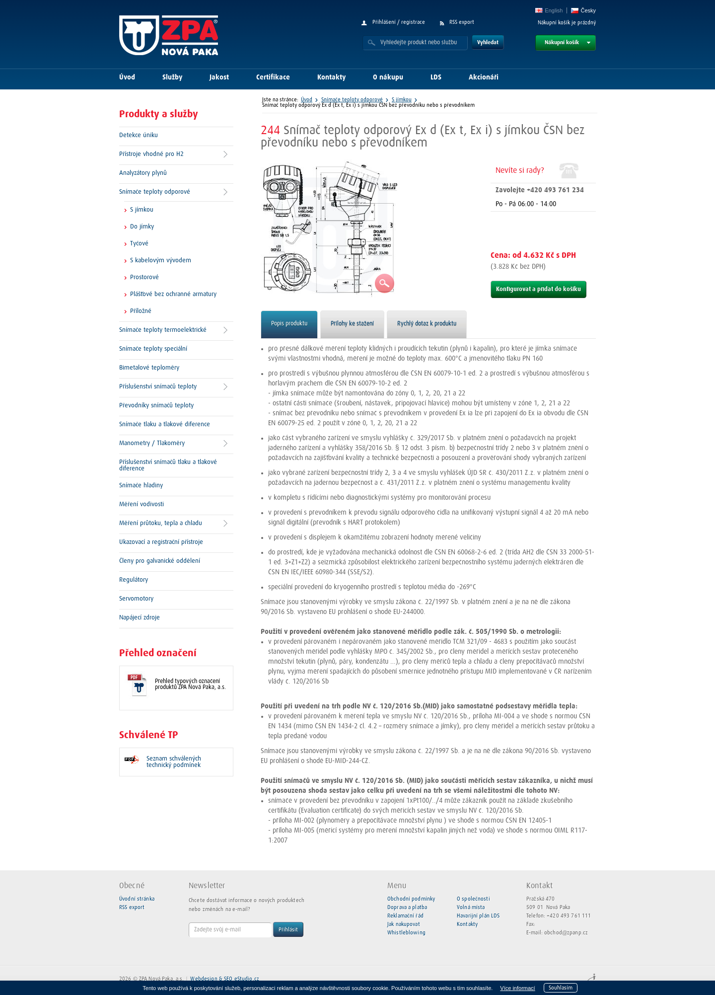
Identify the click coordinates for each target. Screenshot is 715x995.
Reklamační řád (405, 915)
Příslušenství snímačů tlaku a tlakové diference (168, 465)
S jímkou (141, 210)
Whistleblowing (406, 932)
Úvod (127, 77)
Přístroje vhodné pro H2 (151, 154)
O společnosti (473, 899)
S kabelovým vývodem (160, 260)
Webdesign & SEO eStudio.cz (224, 979)
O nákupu (388, 77)
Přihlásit (288, 929)
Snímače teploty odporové (154, 192)
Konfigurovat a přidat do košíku (538, 290)
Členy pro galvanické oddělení (159, 561)
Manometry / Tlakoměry (152, 443)
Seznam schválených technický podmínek (173, 762)
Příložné (140, 311)
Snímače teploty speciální (153, 349)
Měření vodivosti (141, 504)
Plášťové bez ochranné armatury (173, 294)
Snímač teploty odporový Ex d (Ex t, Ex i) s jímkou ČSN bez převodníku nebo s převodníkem (368, 105)
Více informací (517, 988)
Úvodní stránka (136, 899)
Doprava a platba (407, 907)
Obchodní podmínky (411, 899)
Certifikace (273, 77)
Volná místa (471, 907)
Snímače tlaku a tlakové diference (164, 424)
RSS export (461, 22)
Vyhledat (488, 42)
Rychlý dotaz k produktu (426, 324)
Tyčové (139, 243)
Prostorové (144, 277)
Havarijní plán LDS (478, 915)
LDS (435, 77)
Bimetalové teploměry (149, 368)
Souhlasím (560, 988)
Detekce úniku (138, 135)
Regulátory (133, 580)
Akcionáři (484, 77)
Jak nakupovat (403, 924)
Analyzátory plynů (143, 173)
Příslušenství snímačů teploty (158, 386)
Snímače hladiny (141, 485)
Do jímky (142, 227)
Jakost (219, 77)
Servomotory (136, 599)
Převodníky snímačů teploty (156, 405)
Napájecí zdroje (139, 617)
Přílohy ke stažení (352, 324)
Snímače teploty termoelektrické (163, 330)
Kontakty (331, 77)
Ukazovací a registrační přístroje (161, 542)
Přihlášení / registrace (398, 22)
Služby (172, 77)
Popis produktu (289, 324)
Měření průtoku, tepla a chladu (160, 523)
